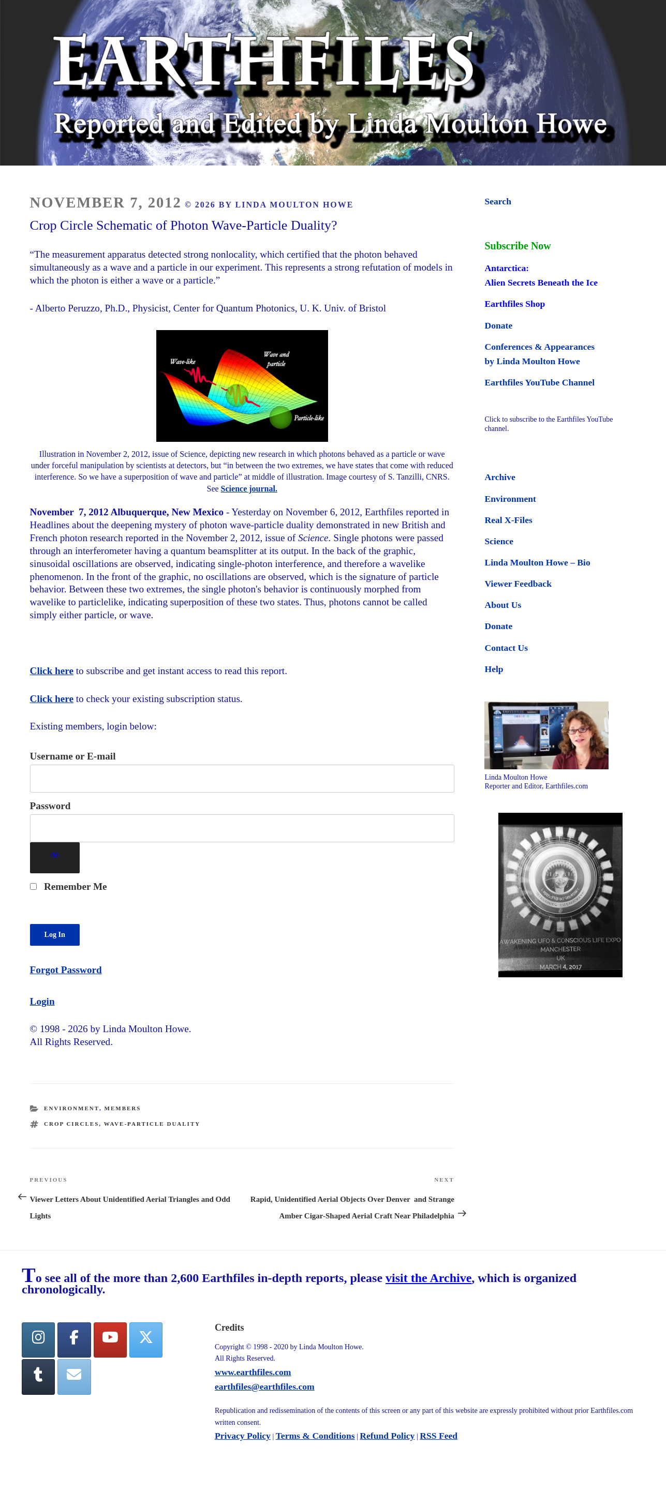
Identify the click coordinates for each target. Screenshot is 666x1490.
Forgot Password (66, 969)
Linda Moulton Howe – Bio (537, 562)
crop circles (71, 1124)
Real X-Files (508, 520)
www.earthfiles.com (253, 1372)
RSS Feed (438, 1436)
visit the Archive (428, 1278)
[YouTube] (110, 1340)
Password (50, 805)
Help (493, 669)
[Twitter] (145, 1340)
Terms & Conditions (315, 1436)
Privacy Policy (243, 1436)
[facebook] (74, 1340)
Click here (51, 670)
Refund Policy (387, 1436)
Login (42, 1001)
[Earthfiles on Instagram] (38, 1340)
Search (497, 201)
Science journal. (249, 488)
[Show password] (55, 858)
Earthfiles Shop (514, 304)
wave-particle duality (152, 1124)
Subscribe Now (517, 245)
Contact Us (506, 648)
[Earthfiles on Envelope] (74, 1377)
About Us (502, 605)
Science (498, 541)
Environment (71, 1108)
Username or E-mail (73, 756)
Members (123, 1108)
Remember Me (68, 886)
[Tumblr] (38, 1377)
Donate (498, 325)
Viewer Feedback (517, 583)
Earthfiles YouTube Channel (539, 382)
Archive (499, 477)
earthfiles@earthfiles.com (265, 1386)
